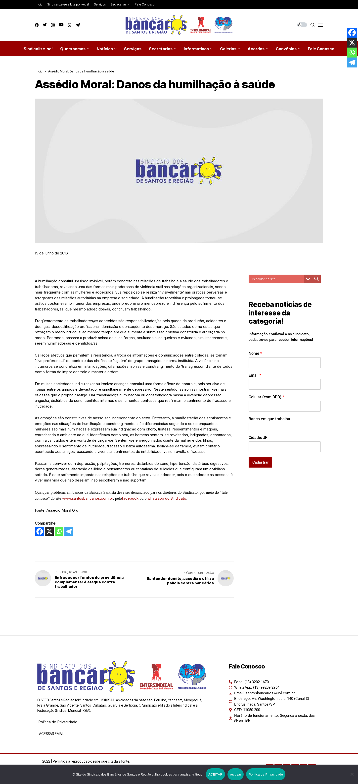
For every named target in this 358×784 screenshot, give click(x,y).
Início (38, 71)
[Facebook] (39, 531)
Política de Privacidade (57, 722)
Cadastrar (260, 462)
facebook (130, 498)
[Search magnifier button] (316, 279)
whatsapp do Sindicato (166, 498)
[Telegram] (68, 531)
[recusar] (351, 774)
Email (255, 375)
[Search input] (277, 279)
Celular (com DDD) (266, 397)
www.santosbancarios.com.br (87, 498)
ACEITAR (215, 774)
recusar (235, 774)
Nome (255, 353)
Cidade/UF (258, 437)
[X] (49, 531)
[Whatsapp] (59, 531)
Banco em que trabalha (269, 419)
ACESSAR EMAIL (51, 733)
